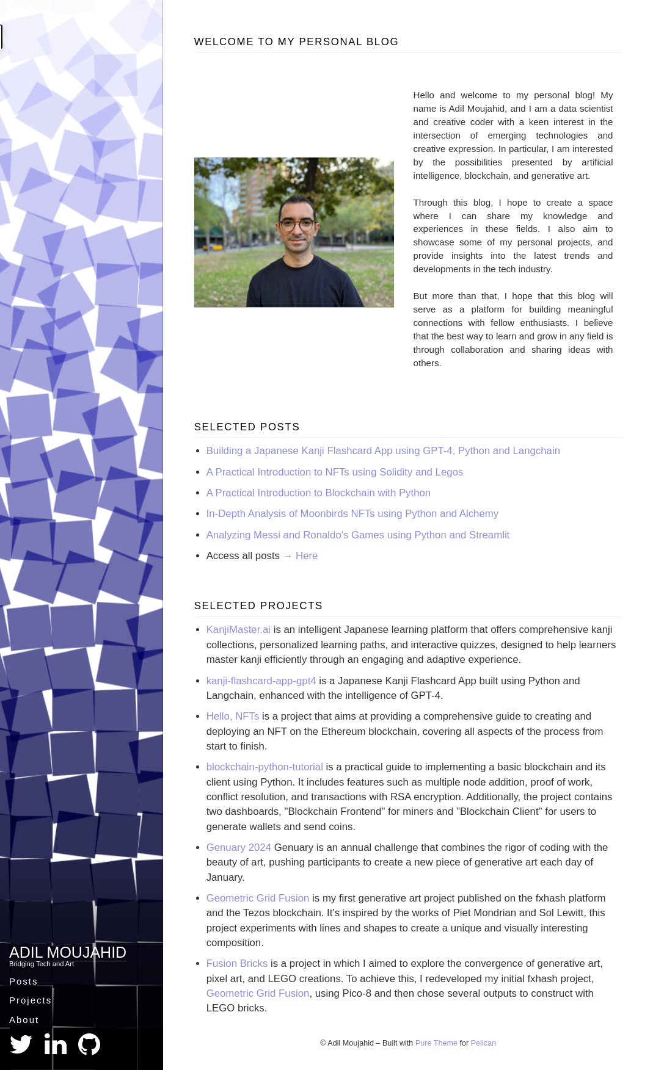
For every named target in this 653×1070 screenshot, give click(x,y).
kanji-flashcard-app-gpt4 (261, 681)
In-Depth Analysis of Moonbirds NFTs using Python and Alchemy (352, 513)
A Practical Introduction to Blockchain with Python (318, 493)
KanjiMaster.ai (238, 629)
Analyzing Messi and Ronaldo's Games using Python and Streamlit (358, 535)
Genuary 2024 (238, 847)
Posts (23, 981)
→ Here (300, 556)
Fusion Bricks (237, 963)
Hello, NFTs (233, 716)
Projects (30, 1000)
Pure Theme (436, 1043)
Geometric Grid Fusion (258, 898)
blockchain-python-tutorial (264, 767)
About (24, 1019)
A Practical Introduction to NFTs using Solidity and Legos (335, 472)
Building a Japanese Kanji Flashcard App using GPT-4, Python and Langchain (383, 451)
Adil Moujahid (67, 952)
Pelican (483, 1043)
